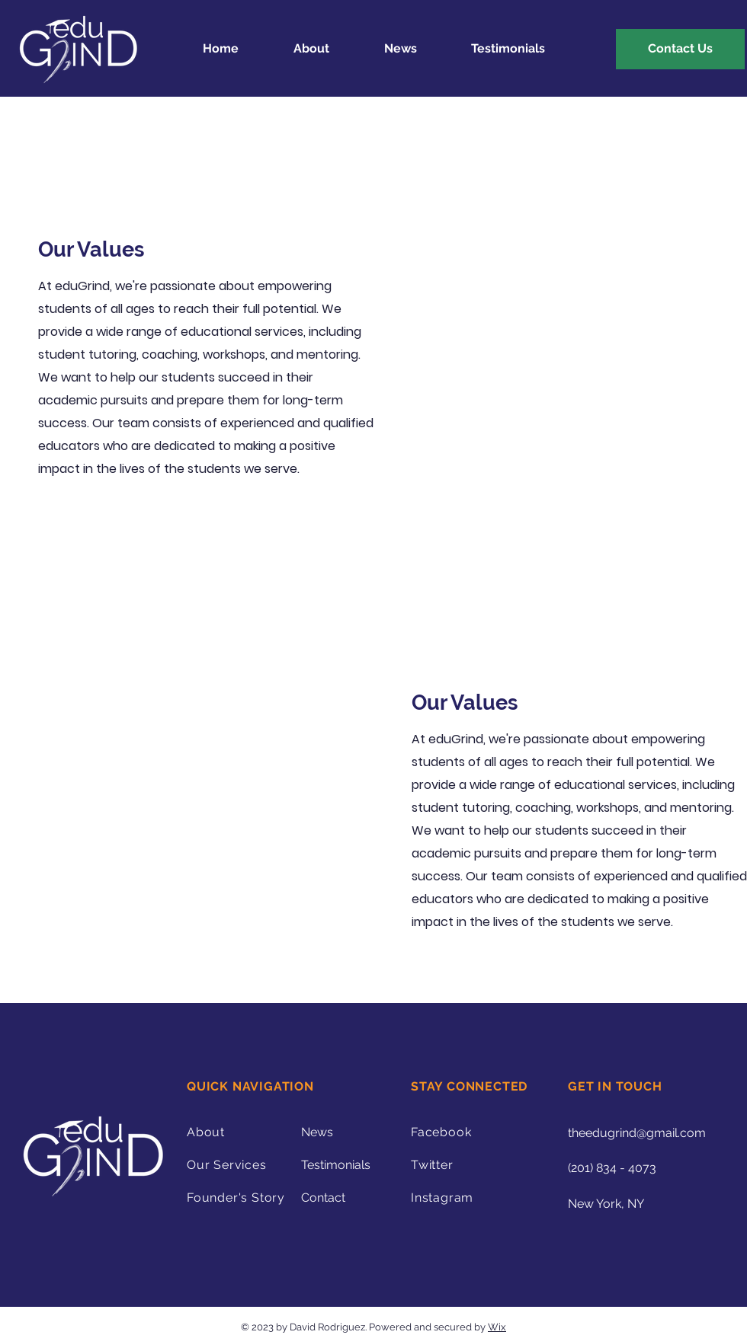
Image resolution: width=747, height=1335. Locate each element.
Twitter (432, 1165)
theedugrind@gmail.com (637, 1133)
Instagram (442, 1197)
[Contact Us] (680, 49)
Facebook (441, 1132)
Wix (497, 1327)
